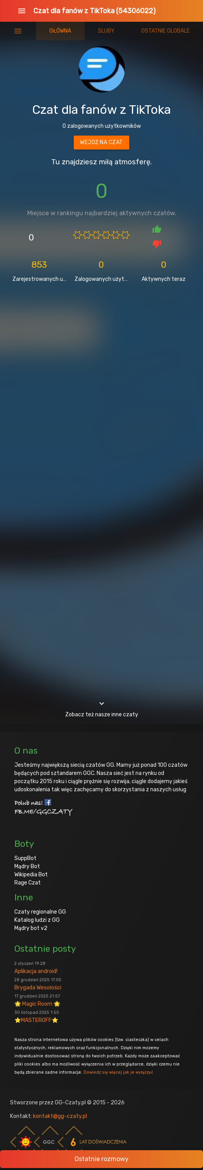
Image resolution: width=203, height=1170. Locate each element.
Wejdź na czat (101, 142)
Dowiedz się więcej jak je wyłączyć (118, 1072)
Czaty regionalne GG (40, 912)
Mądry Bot (27, 866)
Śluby (106, 31)
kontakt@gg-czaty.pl (60, 1116)
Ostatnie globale (165, 31)
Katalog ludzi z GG (37, 920)
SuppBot (25, 858)
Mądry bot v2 (30, 928)
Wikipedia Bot (31, 874)
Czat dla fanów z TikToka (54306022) (94, 11)
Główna (60, 31)
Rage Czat (27, 882)
